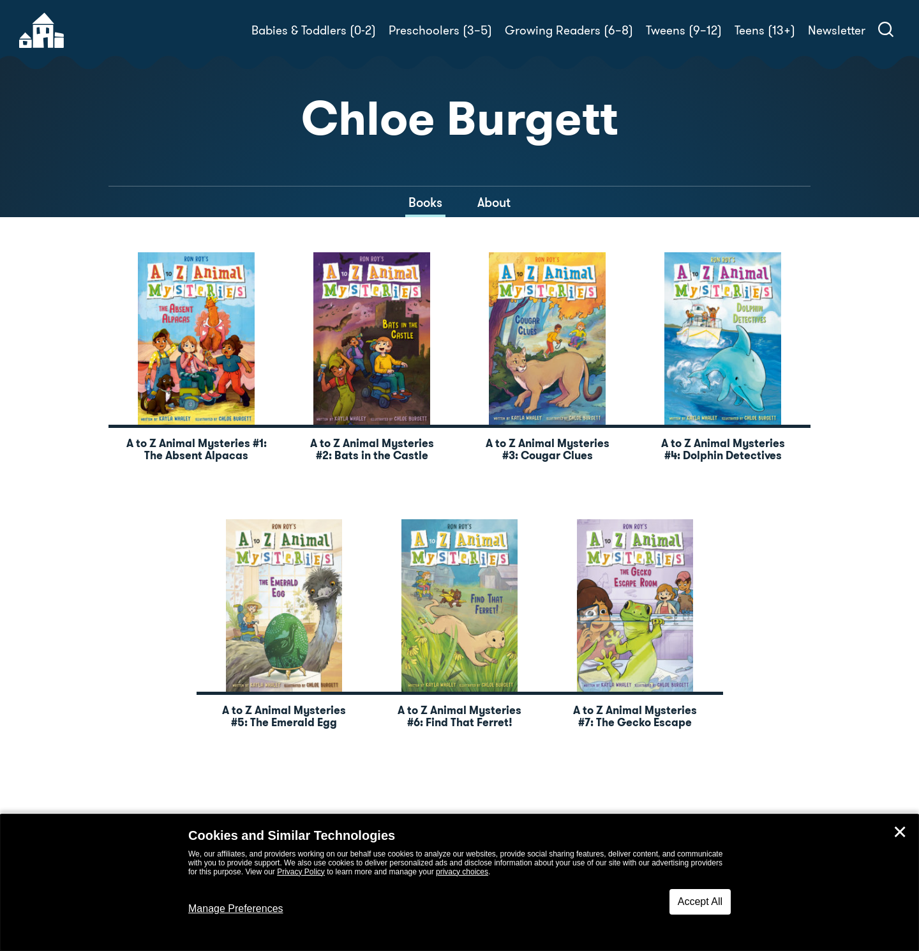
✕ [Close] (900, 832)
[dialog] (459, 882)
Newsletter (836, 30)
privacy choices (462, 871)
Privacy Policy (301, 871)
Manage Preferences (235, 908)
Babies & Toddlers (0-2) (313, 30)
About (494, 202)
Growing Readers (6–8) (569, 30)
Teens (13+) (765, 30)
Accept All (700, 901)
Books (425, 202)
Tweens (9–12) (684, 30)
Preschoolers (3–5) (440, 30)
